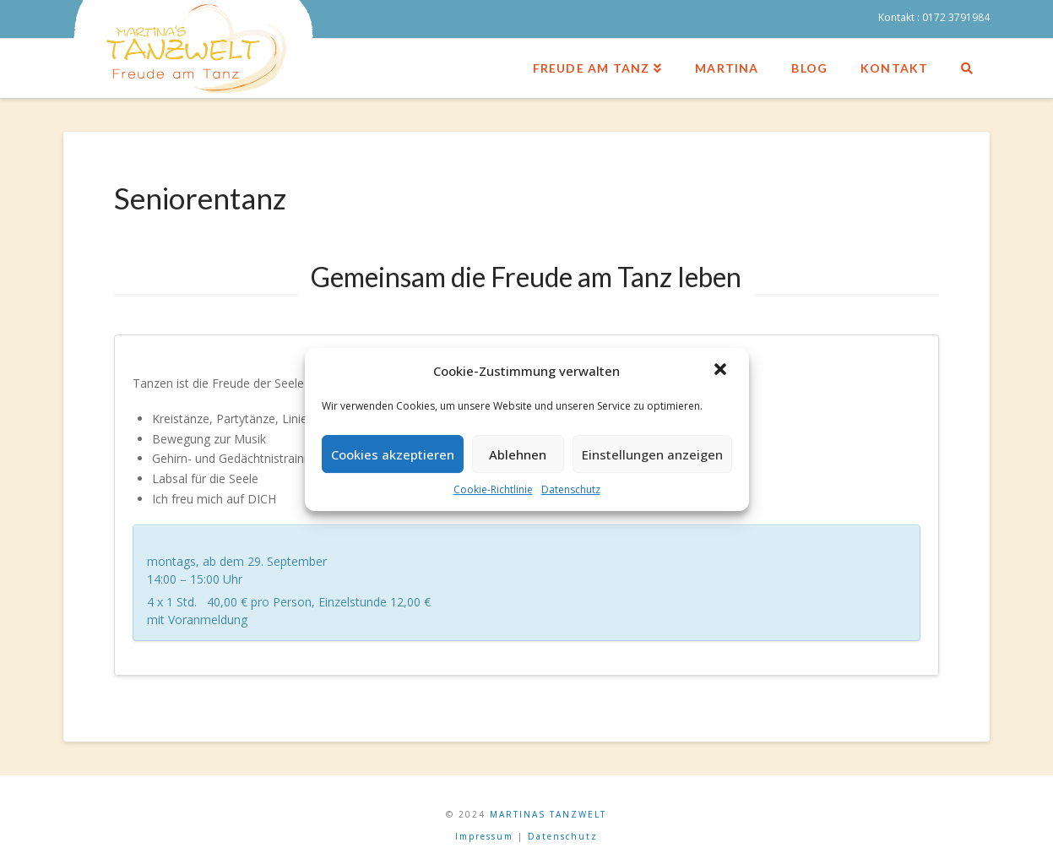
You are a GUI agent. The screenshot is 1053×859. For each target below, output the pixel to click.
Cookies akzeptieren (392, 454)
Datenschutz (570, 489)
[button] (722, 371)
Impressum (484, 836)
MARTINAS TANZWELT (548, 814)
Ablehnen (517, 454)
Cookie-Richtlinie (493, 489)
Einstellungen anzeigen (652, 454)
